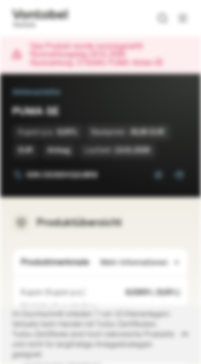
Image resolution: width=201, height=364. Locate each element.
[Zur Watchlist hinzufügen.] (158, 175)
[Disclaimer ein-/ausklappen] (100, 334)
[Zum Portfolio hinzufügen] (179, 175)
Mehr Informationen (140, 262)
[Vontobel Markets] (39, 18)
